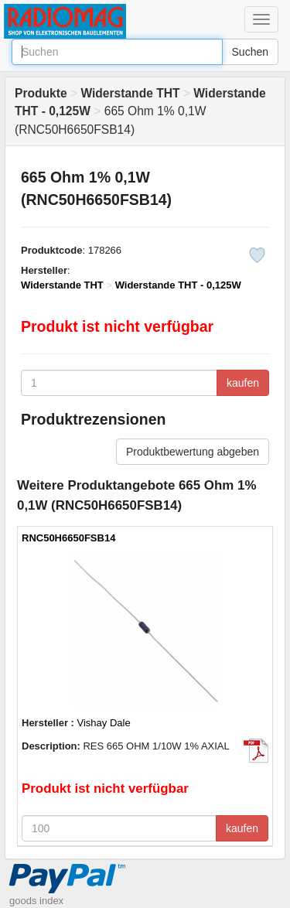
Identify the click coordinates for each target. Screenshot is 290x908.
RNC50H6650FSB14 (68, 538)
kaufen (243, 383)
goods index (36, 900)
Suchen (250, 52)
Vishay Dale (104, 723)
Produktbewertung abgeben (192, 451)
